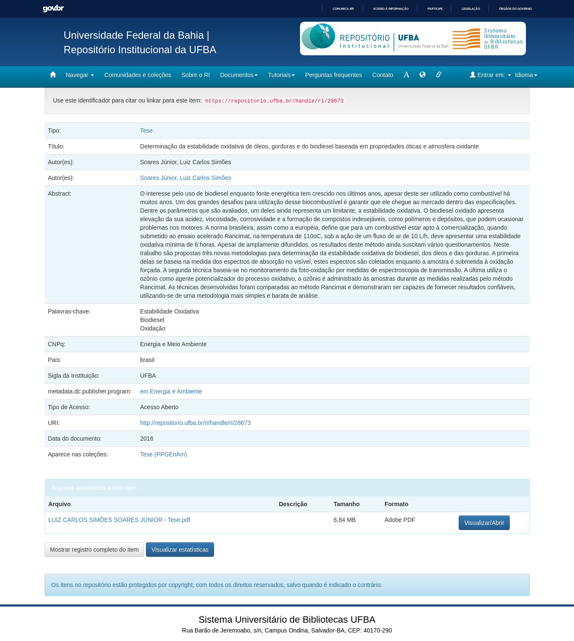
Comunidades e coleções (137, 74)
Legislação (471, 9)
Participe (435, 9)
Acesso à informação (390, 9)
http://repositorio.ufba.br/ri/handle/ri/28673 (195, 422)
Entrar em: (490, 74)
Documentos (239, 74)
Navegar (80, 74)
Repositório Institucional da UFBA (140, 49)
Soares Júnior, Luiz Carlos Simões (185, 177)
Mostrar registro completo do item (94, 549)
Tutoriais (281, 74)
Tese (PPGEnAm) (163, 454)
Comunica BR (343, 9)
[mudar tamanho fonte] (406, 74)
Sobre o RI (196, 74)
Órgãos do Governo (515, 9)
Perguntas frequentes (333, 74)
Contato (382, 74)
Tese (146, 130)
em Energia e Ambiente (171, 391)
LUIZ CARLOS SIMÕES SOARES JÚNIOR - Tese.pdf (120, 519)
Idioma (526, 74)
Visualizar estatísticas (179, 549)
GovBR (53, 9)
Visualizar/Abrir (484, 522)
